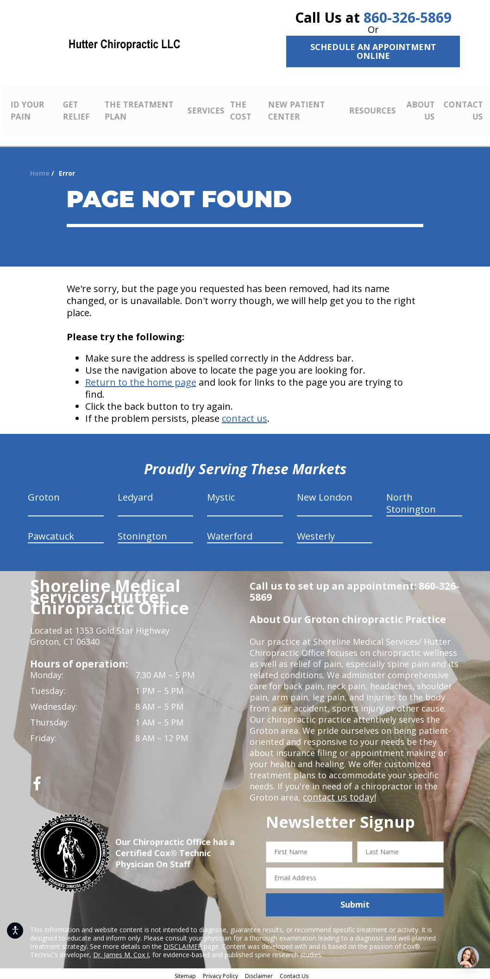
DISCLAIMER (182, 942)
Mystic (221, 494)
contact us (244, 415)
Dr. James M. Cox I (121, 951)
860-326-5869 (408, 17)
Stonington (142, 533)
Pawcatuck (51, 533)
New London (324, 494)
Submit (355, 901)
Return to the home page (140, 379)
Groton (44, 494)
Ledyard (135, 494)
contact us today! (337, 794)
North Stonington (411, 500)
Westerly (316, 533)
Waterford (229, 533)
